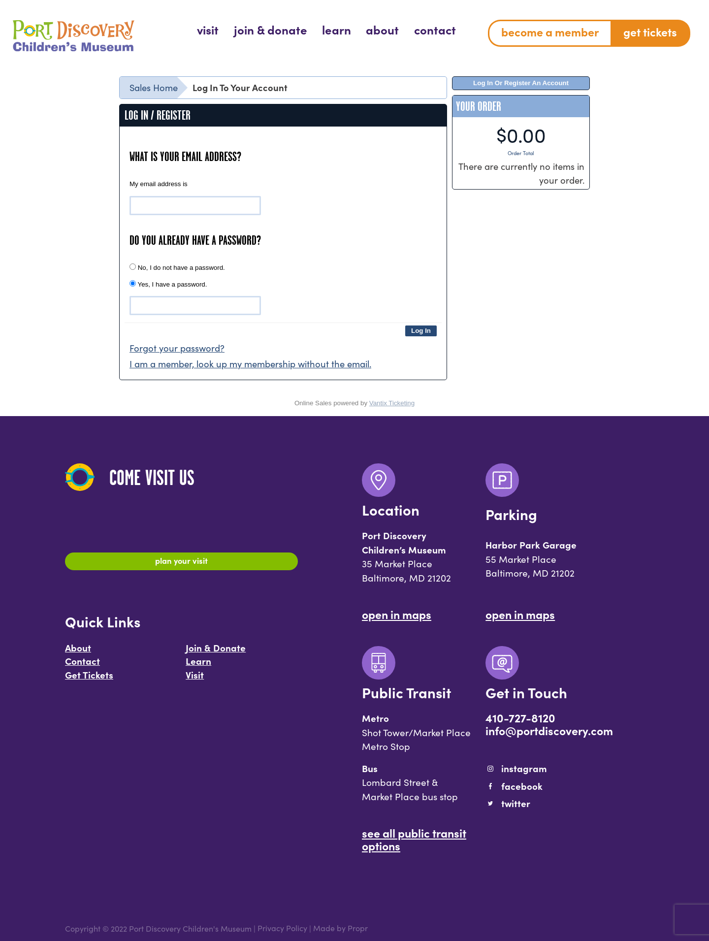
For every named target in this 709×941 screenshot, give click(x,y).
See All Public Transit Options (414, 839)
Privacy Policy (282, 928)
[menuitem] (207, 29)
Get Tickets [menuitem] (650, 31)
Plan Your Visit (181, 561)
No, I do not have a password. (177, 267)
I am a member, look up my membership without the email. (250, 363)
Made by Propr (340, 928)
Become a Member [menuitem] (550, 31)
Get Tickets (89, 677)
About (78, 650)
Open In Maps (396, 614)
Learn (198, 663)
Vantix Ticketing (392, 403)
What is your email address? (185, 156)
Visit (195, 677)
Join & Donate (216, 650)
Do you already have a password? (195, 240)
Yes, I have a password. (168, 284)
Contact (82, 663)
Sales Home (153, 87)
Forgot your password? (177, 348)
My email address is (158, 184)
